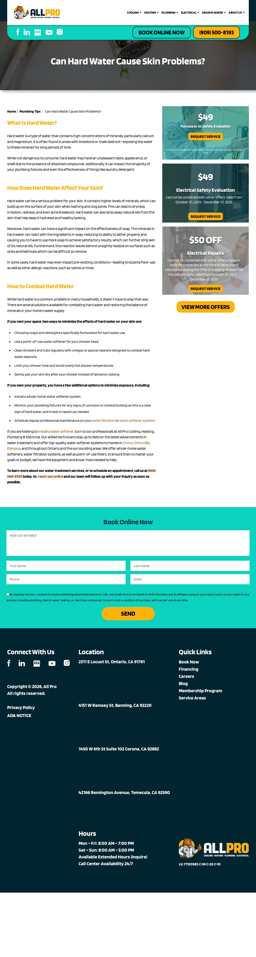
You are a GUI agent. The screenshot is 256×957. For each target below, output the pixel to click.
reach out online (50, 477)
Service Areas (192, 699)
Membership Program (200, 692)
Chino (127, 444)
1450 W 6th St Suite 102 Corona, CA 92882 (119, 750)
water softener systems (137, 421)
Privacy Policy (21, 709)
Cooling (133, 12)
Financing (188, 670)
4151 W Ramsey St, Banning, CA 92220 (115, 706)
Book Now (189, 663)
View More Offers (205, 308)
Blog (183, 685)
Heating (150, 12)
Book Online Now (153, 33)
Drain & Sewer (212, 12)
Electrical (188, 12)
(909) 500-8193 (214, 33)
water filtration (103, 421)
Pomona (13, 449)
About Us (235, 12)
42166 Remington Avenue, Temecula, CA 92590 (124, 794)
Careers (186, 677)
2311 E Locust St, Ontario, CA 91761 (112, 663)
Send (128, 615)
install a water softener (56, 432)
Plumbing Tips (30, 112)
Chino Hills (141, 444)
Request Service (205, 137)
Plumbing (168, 12)
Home (11, 112)
